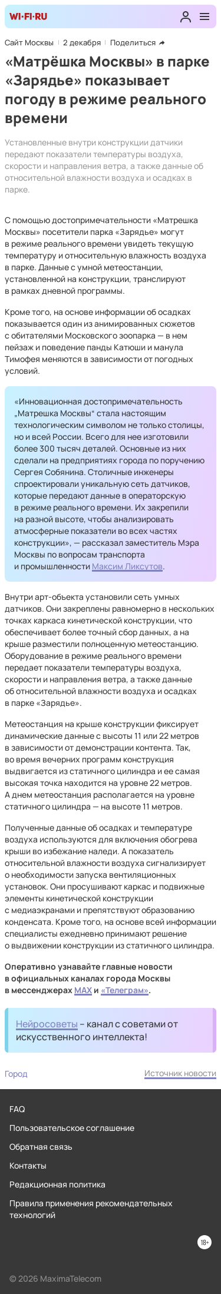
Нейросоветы (47, 1023)
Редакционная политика (57, 1184)
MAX (83, 990)
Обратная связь (40, 1146)
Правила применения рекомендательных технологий (91, 1208)
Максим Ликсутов (127, 566)
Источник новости (180, 1073)
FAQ (17, 1108)
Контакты (28, 1165)
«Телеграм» (125, 990)
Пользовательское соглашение (71, 1127)
